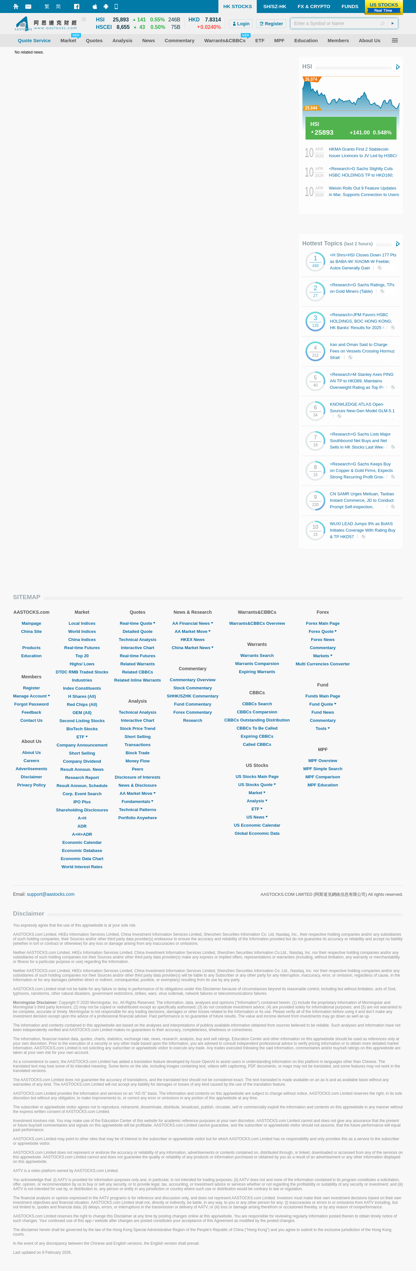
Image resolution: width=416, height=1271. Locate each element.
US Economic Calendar (257, 825)
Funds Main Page (323, 696)
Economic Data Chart (82, 858)
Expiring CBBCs (257, 736)
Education (31, 655)
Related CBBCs (137, 672)
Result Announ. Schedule (82, 785)
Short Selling (82, 753)
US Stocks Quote (257, 784)
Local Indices (82, 623)
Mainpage (31, 623)
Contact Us (31, 720)
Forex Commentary (193, 712)
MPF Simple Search (323, 768)
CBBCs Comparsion (257, 712)
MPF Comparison (323, 776)
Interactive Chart (137, 647)
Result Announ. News (82, 769)
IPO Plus (82, 801)
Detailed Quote (137, 631)
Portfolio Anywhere (137, 817)
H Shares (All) (82, 696)
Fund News (323, 712)
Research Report (82, 777)
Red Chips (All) (82, 704)
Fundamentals (137, 801)
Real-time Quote (138, 623)
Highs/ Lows (82, 663)
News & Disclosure (138, 785)
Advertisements (31, 768)
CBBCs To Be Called (257, 728)
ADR (81, 826)
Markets (322, 655)
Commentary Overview (192, 679)
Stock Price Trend (137, 728)
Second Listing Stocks (82, 720)
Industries (82, 680)
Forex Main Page (323, 623)
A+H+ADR (82, 834)
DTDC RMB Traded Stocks (82, 672)
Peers (137, 769)
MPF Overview (322, 760)
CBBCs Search (257, 703)
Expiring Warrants (257, 671)
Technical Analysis (138, 639)
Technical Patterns (137, 809)
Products (31, 647)
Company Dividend (82, 761)
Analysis (257, 800)
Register (31, 687)
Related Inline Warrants (137, 680)
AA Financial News (192, 623)
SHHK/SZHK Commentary (192, 696)
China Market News (193, 647)
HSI (307, 66)
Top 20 (82, 655)
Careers (31, 760)
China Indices (82, 639)
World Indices (82, 631)
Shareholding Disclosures (82, 810)
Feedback (31, 712)
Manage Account (31, 696)
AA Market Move (138, 793)
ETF (82, 736)
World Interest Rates (81, 866)
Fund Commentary (192, 704)
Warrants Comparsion (257, 663)
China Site (31, 631)
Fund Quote (322, 704)
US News (257, 817)
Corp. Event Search (81, 793)
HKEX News (193, 639)
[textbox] (344, 23)
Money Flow (137, 761)
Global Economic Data (257, 833)
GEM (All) (82, 712)
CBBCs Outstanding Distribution (257, 720)
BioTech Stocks (82, 728)
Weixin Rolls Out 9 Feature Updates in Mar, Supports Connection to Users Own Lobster (364, 195)
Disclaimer (31, 776)
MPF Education (322, 785)
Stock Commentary (193, 687)
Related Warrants (137, 663)
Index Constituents (82, 688)
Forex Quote (323, 631)
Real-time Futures (82, 647)
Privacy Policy (31, 785)
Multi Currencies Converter (323, 663)
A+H (82, 818)
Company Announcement (82, 745)
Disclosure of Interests (137, 777)
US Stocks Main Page (257, 776)
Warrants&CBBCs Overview (257, 623)
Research (192, 720)
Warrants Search (257, 655)
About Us (31, 752)
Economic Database (82, 850)
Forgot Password (31, 704)
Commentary (322, 647)
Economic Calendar (82, 842)
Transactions (137, 744)
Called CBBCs (257, 744)
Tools (323, 728)
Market (257, 792)
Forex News (323, 639)
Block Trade (137, 752)
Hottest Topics (337, 243)
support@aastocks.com (51, 894)
